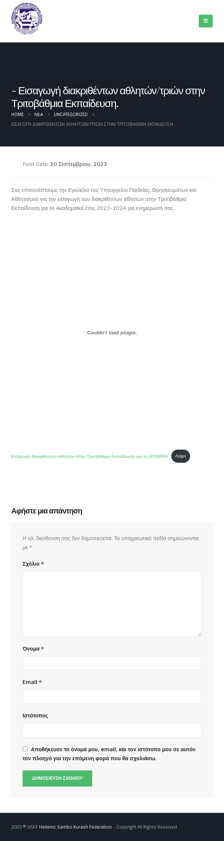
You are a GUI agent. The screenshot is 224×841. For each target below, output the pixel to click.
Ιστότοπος (35, 715)
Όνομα (33, 648)
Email (32, 682)
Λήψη (180, 456)
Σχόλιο (33, 563)
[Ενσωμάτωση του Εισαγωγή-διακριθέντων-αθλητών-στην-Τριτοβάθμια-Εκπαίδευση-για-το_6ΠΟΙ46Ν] (112, 332)
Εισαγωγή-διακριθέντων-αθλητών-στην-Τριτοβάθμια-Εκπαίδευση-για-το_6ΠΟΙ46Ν (89, 456)
